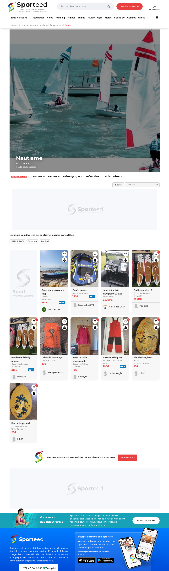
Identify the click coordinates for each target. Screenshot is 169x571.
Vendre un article (129, 7)
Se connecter (154, 7)
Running (60, 17)
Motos (108, 17)
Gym (99, 17)
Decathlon (32, 241)
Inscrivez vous (127, 457)
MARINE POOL (17, 241)
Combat (131, 17)
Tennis (81, 17)
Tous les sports (19, 17)
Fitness (71, 17)
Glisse (141, 17)
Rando (91, 17)
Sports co (119, 17)
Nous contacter (146, 520)
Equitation (38, 17)
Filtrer (118, 185)
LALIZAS (45, 241)
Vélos (50, 17)
